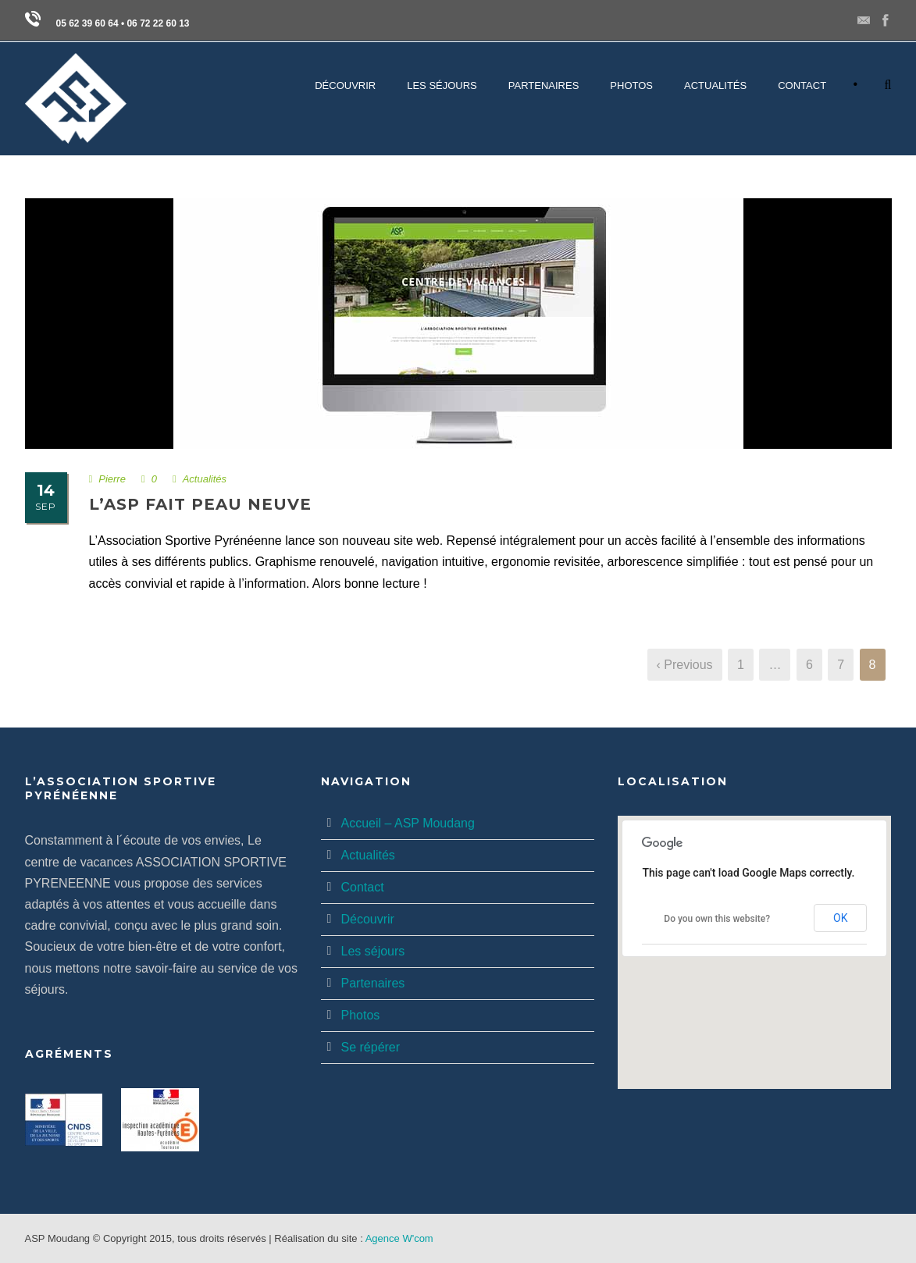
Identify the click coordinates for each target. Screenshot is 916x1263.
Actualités (715, 85)
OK (840, 918)
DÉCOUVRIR (345, 85)
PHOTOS (631, 85)
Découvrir (367, 919)
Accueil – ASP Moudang (407, 823)
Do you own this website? (717, 918)
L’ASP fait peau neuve (200, 504)
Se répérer (370, 1047)
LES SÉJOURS (442, 85)
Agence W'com (399, 1238)
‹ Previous (685, 664)
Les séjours (372, 951)
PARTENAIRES (543, 85)
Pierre (112, 479)
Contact (361, 887)
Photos (360, 1015)
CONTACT (802, 85)
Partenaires (372, 983)
